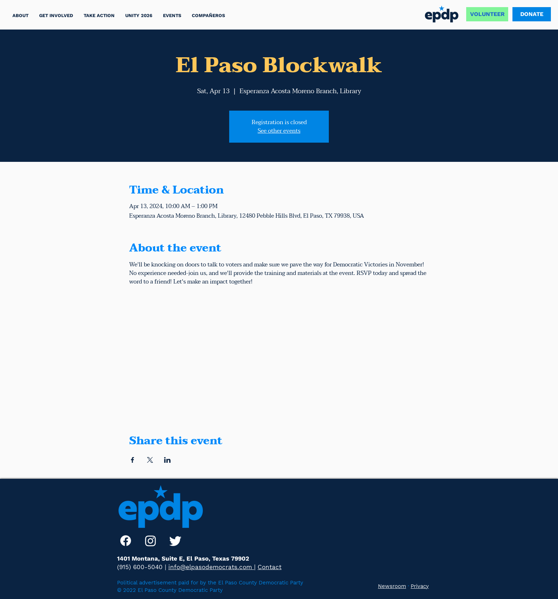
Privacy (420, 586)
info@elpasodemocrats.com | (212, 567)
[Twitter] (175, 541)
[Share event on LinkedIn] (167, 460)
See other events (279, 131)
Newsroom (392, 586)
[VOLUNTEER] (487, 14)
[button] (99, 15)
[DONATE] (531, 14)
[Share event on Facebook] (132, 460)
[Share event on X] (150, 460)
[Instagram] (150, 541)
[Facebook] (126, 541)
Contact (269, 567)
